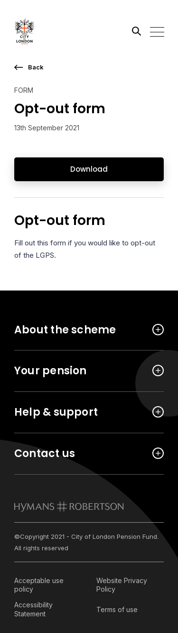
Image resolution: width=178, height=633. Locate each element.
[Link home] (57, 31)
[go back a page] (89, 67)
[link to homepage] (69, 506)
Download (89, 169)
